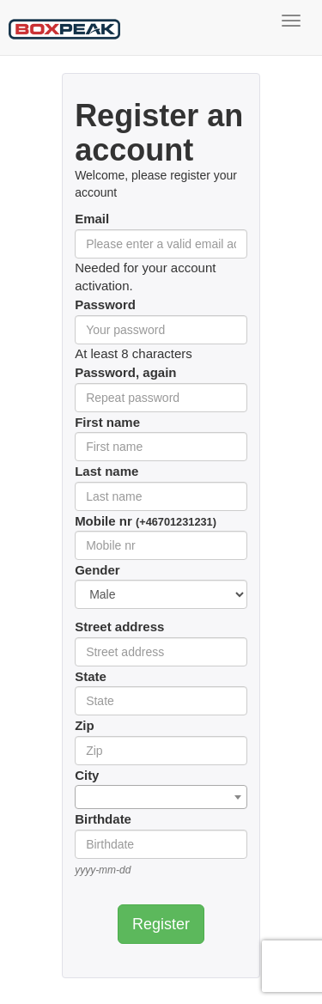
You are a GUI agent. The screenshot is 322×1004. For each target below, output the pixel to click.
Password (105, 304)
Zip (84, 725)
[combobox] (161, 797)
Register (161, 924)
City (87, 775)
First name (107, 422)
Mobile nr (145, 521)
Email (92, 218)
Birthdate (103, 819)
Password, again (125, 372)
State (90, 676)
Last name (106, 471)
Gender (97, 570)
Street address (119, 626)
